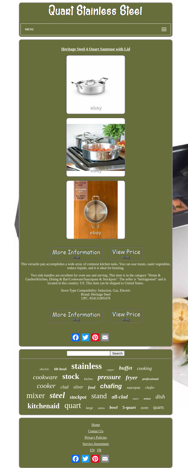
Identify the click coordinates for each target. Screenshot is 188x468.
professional (150, 379)
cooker (46, 385)
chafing (111, 386)
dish (160, 397)
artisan (147, 398)
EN (92, 450)
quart (72, 405)
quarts (158, 407)
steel (57, 395)
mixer (35, 395)
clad (64, 386)
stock (70, 376)
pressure (109, 377)
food (91, 387)
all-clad (120, 397)
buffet (125, 368)
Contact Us (96, 431)
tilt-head (60, 369)
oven (144, 408)
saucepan (133, 387)
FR (99, 450)
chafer (149, 387)
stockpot (78, 397)
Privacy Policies (96, 437)
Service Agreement (96, 444)
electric (44, 369)
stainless (86, 366)
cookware (45, 377)
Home (96, 425)
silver (78, 387)
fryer (132, 377)
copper (110, 369)
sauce (136, 398)
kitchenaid (44, 406)
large (89, 408)
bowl (113, 407)
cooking (144, 368)
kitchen (88, 379)
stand (99, 396)
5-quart (129, 407)
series (101, 408)
